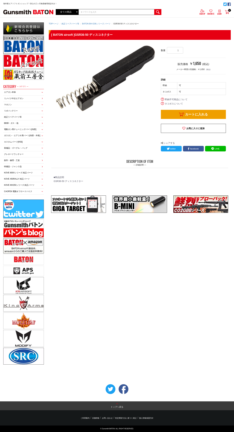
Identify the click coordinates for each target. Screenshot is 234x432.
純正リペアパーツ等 (13, 117)
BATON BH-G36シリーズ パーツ (96, 24)
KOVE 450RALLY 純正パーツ (17, 179)
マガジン (8, 104)
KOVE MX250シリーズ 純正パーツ (19, 185)
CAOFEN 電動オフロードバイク (18, 191)
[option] (105, 79)
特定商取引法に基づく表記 (125, 418)
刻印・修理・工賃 (12, 160)
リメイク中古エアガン (14, 98)
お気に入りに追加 (195, 128)
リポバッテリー (11, 111)
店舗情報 (96, 418)
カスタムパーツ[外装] (13, 142)
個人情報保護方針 (145, 418)
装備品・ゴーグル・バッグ (15, 148)
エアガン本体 (10, 92)
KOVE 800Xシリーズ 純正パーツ (18, 173)
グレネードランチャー (14, 154)
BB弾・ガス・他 (11, 123)
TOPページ (53, 24)
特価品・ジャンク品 (13, 166)
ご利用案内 (86, 418)
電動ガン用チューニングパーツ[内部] (20, 129)
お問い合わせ (107, 418)
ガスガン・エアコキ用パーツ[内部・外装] (22, 135)
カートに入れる (196, 114)
